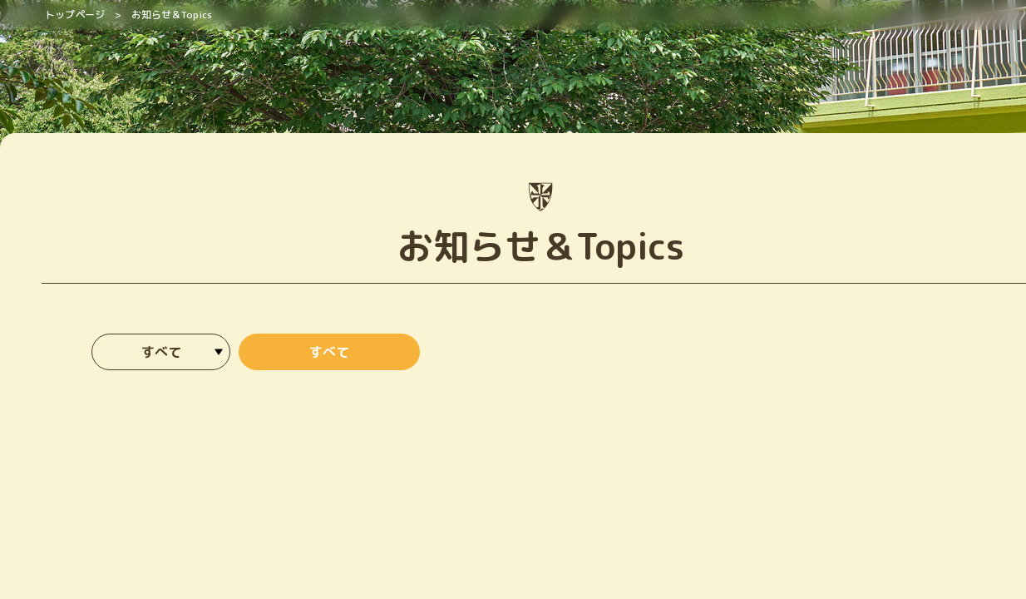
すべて (329, 352)
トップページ (75, 14)
